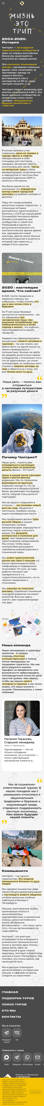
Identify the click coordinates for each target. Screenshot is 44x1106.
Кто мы (9, 1011)
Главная (10, 992)
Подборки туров (18, 998)
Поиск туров (14, 1004)
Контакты (11, 1017)
